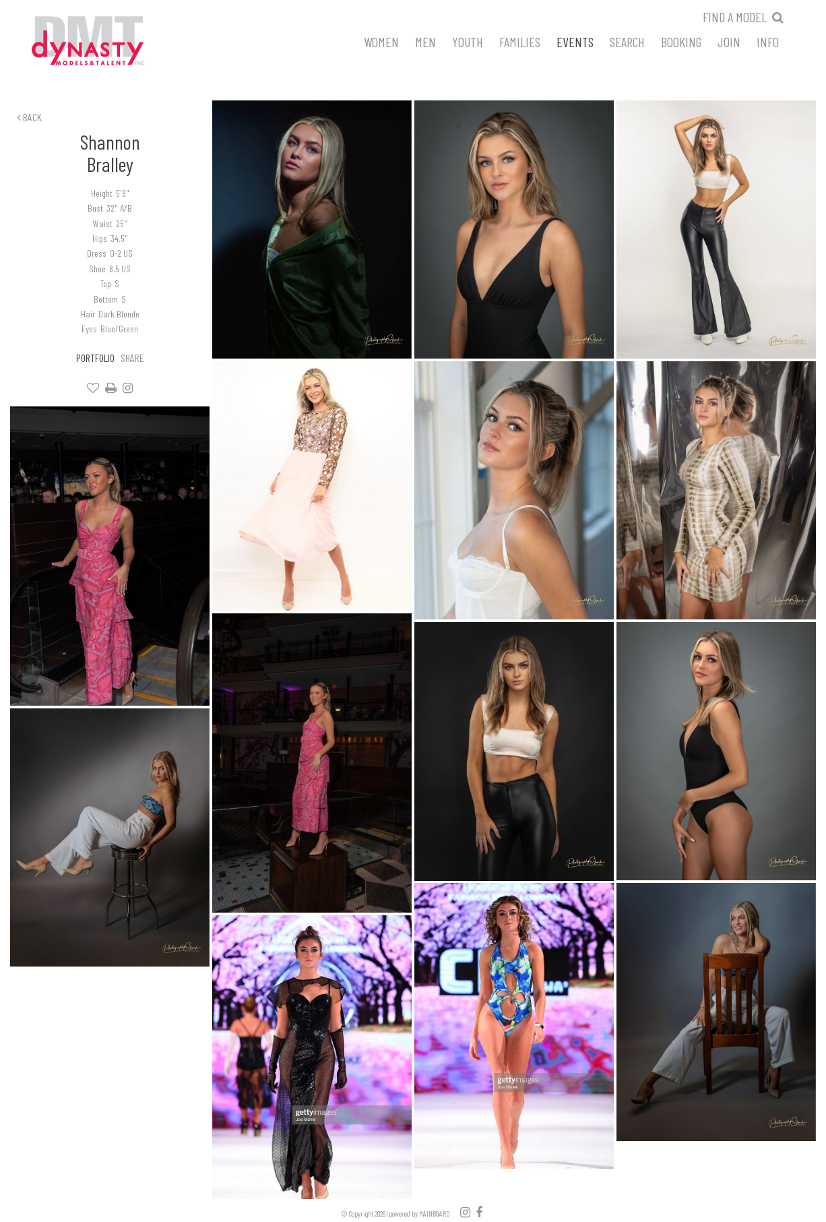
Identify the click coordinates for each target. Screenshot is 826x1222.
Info (768, 41)
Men (425, 41)
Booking (681, 41)
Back (29, 117)
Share (132, 357)
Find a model (735, 17)
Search (627, 41)
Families (519, 41)
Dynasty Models (113, 41)
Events (575, 41)
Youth (467, 41)
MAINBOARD (434, 1213)
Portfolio (95, 357)
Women (381, 41)
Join (729, 41)
